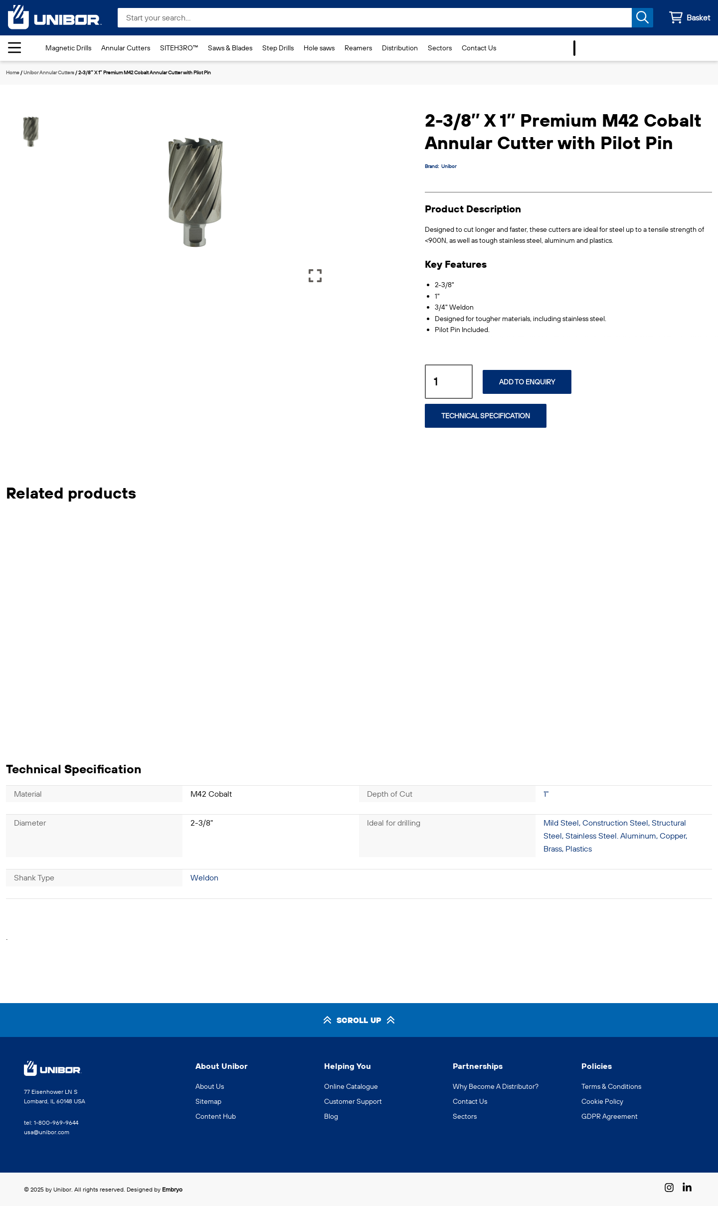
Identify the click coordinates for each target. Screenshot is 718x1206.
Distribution (400, 47)
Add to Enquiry (527, 381)
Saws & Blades (230, 47)
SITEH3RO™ (179, 47)
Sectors (440, 47)
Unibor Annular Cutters (48, 72)
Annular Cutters (125, 47)
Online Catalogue (351, 1086)
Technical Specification (485, 415)
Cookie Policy (602, 1101)
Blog (331, 1116)
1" (545, 794)
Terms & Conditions (611, 1086)
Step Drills (278, 47)
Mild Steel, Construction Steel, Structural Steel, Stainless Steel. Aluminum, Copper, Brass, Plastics (615, 835)
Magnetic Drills (68, 47)
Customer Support (353, 1101)
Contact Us (479, 47)
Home (12, 72)
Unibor (448, 166)
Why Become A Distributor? (495, 1086)
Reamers (358, 47)
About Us (209, 1086)
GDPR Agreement (609, 1116)
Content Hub (215, 1116)
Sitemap (208, 1101)
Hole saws (319, 47)
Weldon (204, 877)
